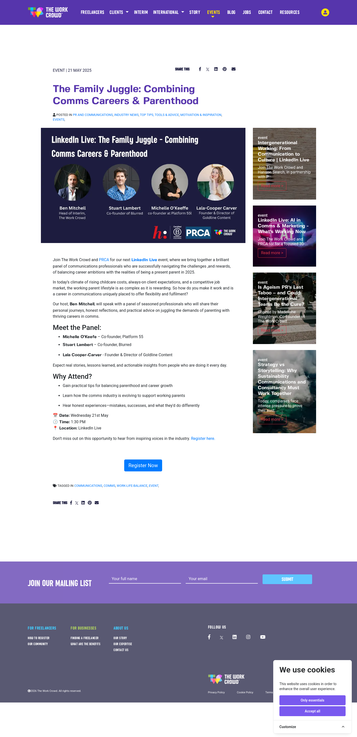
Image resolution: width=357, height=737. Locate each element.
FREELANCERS (92, 14)
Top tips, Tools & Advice (159, 115)
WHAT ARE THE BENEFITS (85, 644)
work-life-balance (132, 486)
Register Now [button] (143, 465)
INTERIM (141, 12)
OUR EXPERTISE (123, 644)
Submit (287, 579)
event (153, 486)
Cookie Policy (245, 692)
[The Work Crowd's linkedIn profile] (235, 637)
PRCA (104, 259)
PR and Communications (93, 115)
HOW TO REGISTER (39, 638)
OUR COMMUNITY (38, 644)
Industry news (126, 115)
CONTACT (265, 14)
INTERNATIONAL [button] (166, 12)
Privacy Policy (216, 692)
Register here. (203, 438)
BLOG (231, 14)
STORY (194, 14)
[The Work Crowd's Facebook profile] (209, 637)
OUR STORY (120, 638)
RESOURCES (290, 14)
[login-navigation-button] (325, 12)
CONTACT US (121, 650)
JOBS (247, 14)
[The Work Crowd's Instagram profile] (248, 637)
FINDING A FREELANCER (85, 638)
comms (109, 486)
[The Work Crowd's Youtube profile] (262, 637)
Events (58, 119)
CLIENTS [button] (117, 12)
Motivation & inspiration (200, 115)
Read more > (272, 185)
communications (88, 486)
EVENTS (213, 14)
